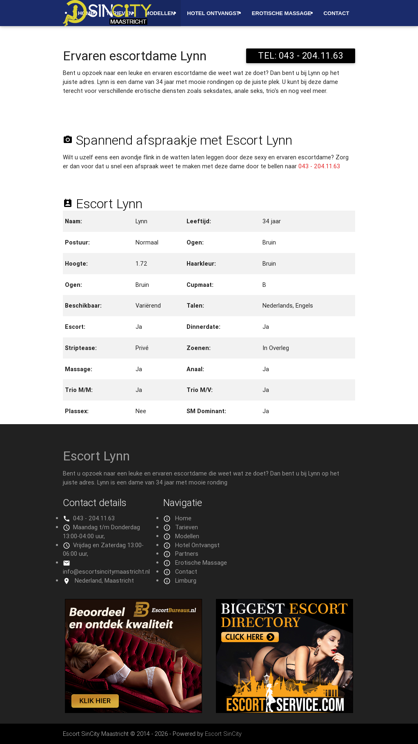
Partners (186, 553)
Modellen (160, 13)
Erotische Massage (281, 13)
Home (183, 518)
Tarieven (186, 527)
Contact (336, 13)
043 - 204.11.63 (319, 166)
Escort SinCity (223, 733)
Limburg (185, 580)
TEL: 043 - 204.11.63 (300, 55)
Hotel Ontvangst (213, 13)
